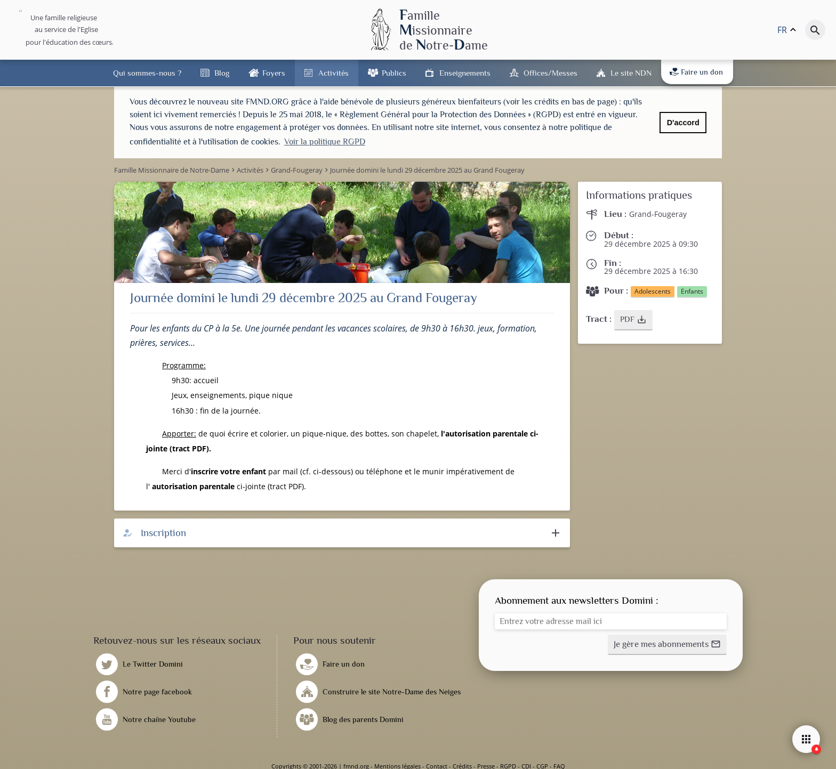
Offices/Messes (550, 72)
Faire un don (696, 72)
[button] (633, 320)
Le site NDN (631, 72)
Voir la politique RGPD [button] (324, 142)
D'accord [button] (683, 122)
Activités (333, 72)
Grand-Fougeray (658, 213)
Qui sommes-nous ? (147, 72)
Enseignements (465, 72)
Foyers (273, 72)
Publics (394, 72)
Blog (221, 72)
